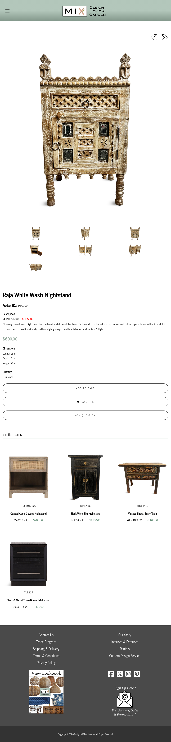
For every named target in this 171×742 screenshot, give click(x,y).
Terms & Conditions (46, 655)
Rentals (125, 649)
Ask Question (85, 415)
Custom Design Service (124, 655)
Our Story (124, 635)
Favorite (85, 402)
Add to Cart (85, 388)
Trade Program (46, 642)
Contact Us (46, 635)
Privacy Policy (46, 662)
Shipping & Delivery (46, 649)
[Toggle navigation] (7, 10)
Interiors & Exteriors (124, 642)
